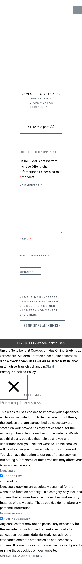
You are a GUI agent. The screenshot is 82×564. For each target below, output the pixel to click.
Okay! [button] (50, 366)
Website (26, 272)
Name (25, 238)
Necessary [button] (7, 471)
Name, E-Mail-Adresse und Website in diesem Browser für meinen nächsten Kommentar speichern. (39, 306)
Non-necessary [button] (11, 513)
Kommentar (31, 185)
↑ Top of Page (66, 549)
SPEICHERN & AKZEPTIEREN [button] (21, 556)
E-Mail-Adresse (34, 255)
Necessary (12, 476)
